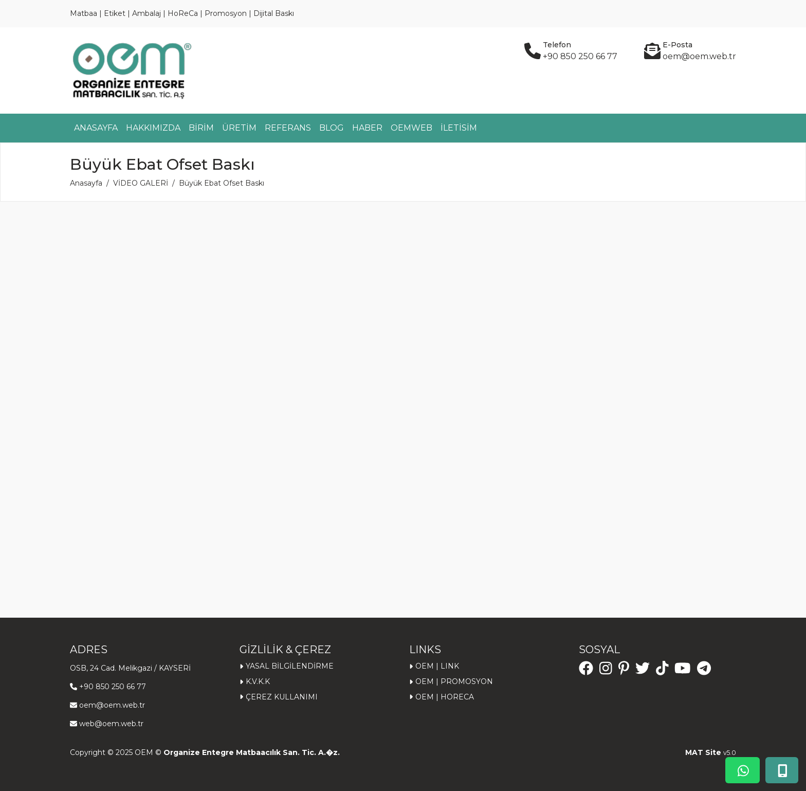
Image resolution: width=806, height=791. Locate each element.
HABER (367, 128)
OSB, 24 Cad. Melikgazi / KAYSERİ (130, 668)
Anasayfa (86, 183)
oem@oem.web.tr (112, 705)
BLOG (331, 128)
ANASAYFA (96, 128)
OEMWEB (411, 128)
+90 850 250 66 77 (112, 686)
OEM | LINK (437, 666)
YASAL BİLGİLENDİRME (290, 666)
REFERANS (288, 128)
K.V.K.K (258, 681)
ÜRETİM (239, 128)
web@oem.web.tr (111, 723)
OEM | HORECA (444, 697)
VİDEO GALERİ (140, 183)
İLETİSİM (459, 128)
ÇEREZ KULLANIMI (282, 697)
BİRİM (201, 128)
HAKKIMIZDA (153, 128)
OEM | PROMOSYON (454, 681)
